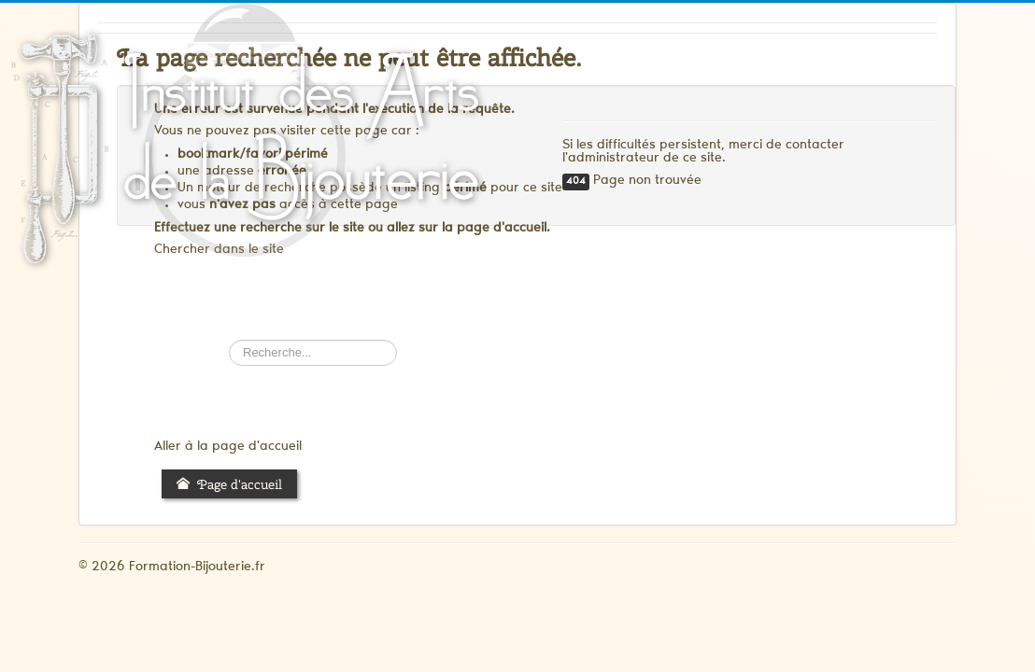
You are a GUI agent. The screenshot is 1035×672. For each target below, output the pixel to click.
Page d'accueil (229, 484)
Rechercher (229, 340)
